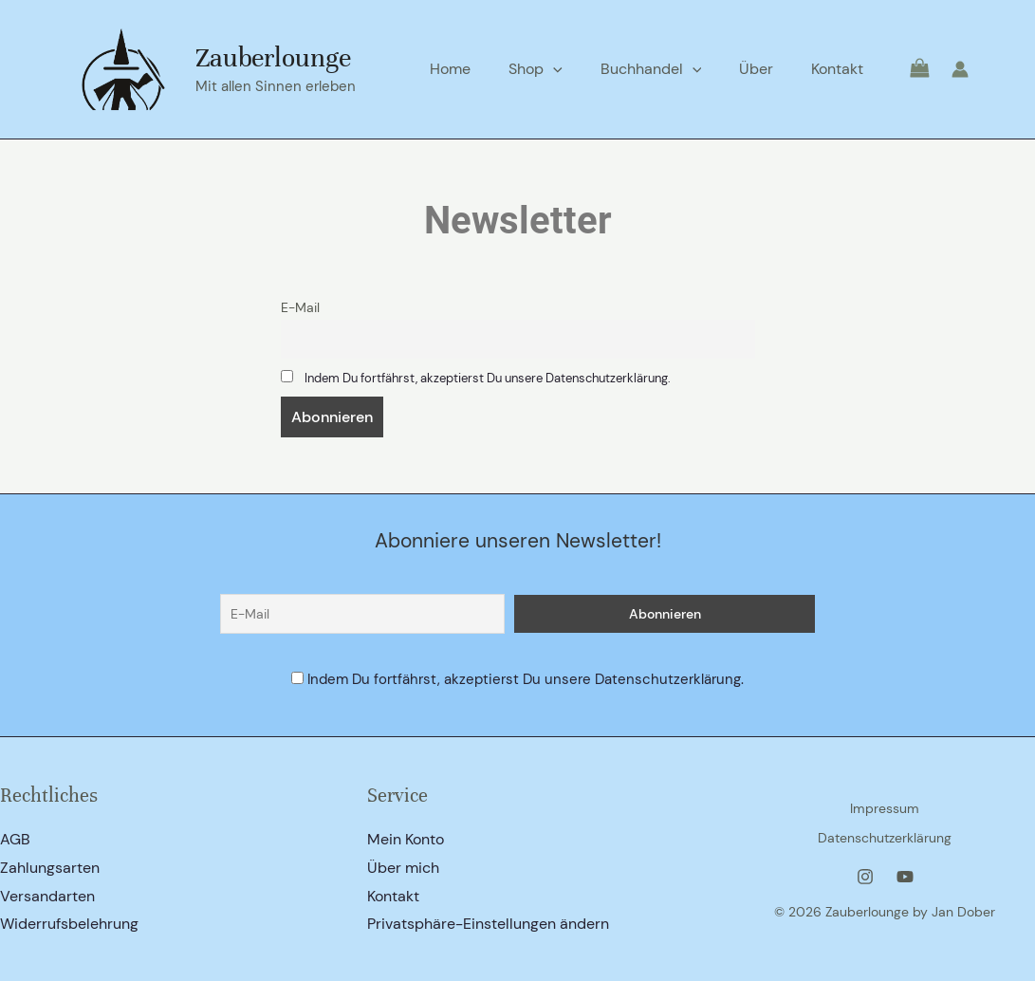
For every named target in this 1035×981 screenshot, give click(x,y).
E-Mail (300, 307)
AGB (15, 839)
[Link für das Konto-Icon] (960, 69)
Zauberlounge (273, 58)
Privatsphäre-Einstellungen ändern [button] (488, 925)
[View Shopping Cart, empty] (907, 68)
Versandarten (47, 896)
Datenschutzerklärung (885, 835)
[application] (579, 69)
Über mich (403, 868)
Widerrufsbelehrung (69, 925)
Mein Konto (405, 839)
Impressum (884, 811)
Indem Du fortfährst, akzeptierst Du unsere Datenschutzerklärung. (506, 379)
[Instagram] (865, 872)
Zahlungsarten (50, 868)
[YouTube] (905, 872)
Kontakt (393, 896)
